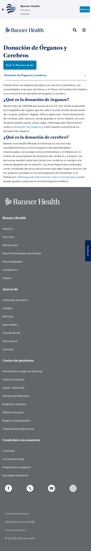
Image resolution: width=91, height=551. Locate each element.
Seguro (7, 278)
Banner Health (14, 218)
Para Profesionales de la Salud (22, 253)
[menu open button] (84, 30)
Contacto (9, 450)
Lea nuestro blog (13, 459)
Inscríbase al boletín (15, 475)
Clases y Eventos (14, 379)
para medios (10, 324)
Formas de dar (11, 332)
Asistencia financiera (16, 396)
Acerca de (10, 289)
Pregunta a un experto (17, 467)
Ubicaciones (10, 245)
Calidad (7, 308)
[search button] (74, 30)
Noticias (8, 316)
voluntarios (10, 269)
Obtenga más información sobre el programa (46, 177)
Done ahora (10, 341)
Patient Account (13, 412)
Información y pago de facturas (22, 371)
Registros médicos (15, 404)
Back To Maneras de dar (20, 65)
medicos (8, 228)
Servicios (9, 237)
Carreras (8, 349)
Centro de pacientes (18, 360)
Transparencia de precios (19, 428)
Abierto (84, 9)
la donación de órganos (26, 126)
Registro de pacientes (17, 420)
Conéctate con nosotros (21, 440)
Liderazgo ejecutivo (15, 300)
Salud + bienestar (14, 387)
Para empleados (13, 261)
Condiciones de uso (17, 513)
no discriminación (15, 530)
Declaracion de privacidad (20, 521)
